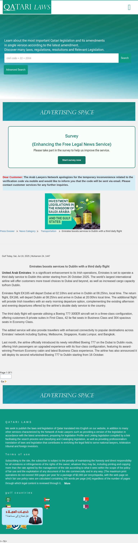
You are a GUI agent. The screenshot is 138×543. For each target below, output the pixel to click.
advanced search (16, 69)
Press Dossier (7, 231)
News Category (27, 231)
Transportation (49, 231)
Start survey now (71, 160)
